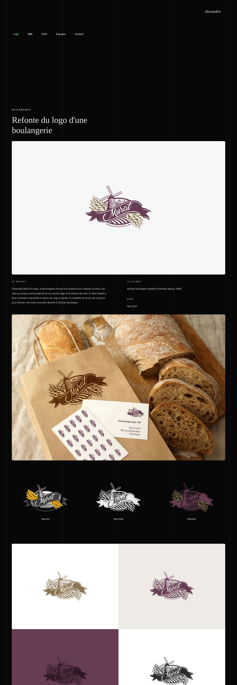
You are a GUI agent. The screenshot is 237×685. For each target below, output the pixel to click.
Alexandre (213, 11)
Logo (16, 13)
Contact (79, 13)
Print (44, 13)
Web (30, 13)
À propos (61, 13)
